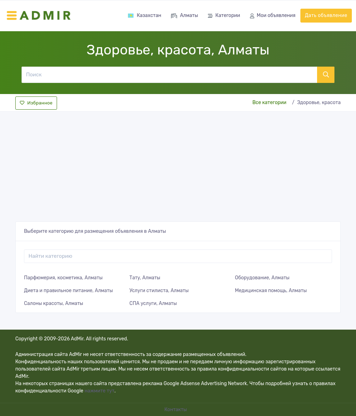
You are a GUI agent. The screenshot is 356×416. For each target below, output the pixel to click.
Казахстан (144, 15)
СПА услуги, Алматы (153, 303)
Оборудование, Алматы (262, 278)
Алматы (184, 16)
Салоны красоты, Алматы (53, 303)
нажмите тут (99, 391)
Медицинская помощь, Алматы (271, 291)
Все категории (269, 102)
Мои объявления (273, 16)
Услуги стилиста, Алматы (158, 291)
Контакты (176, 410)
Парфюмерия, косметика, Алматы (63, 278)
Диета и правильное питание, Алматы (68, 291)
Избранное (36, 102)
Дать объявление (326, 15)
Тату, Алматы (144, 278)
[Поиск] (169, 75)
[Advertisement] (178, 164)
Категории (224, 16)
